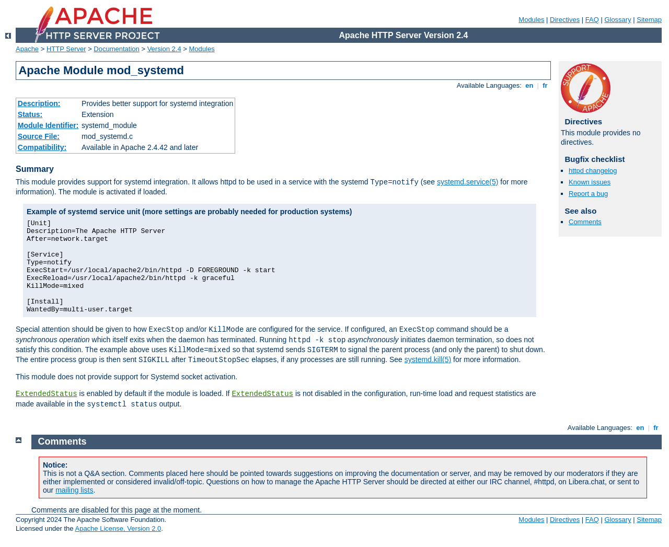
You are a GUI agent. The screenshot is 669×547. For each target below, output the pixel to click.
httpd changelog (593, 170)
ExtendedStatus (46, 394)
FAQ (592, 20)
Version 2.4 (164, 49)
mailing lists (74, 490)
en (529, 85)
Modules (531, 20)
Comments (585, 222)
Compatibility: (42, 147)
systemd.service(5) (467, 182)
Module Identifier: (48, 125)
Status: (30, 114)
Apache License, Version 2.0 (118, 528)
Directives (565, 20)
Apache (27, 49)
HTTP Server (66, 49)
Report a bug (588, 193)
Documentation (116, 49)
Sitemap (649, 20)
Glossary (617, 20)
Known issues (589, 182)
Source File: (39, 136)
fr (545, 85)
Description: (39, 103)
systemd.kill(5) (428, 359)
